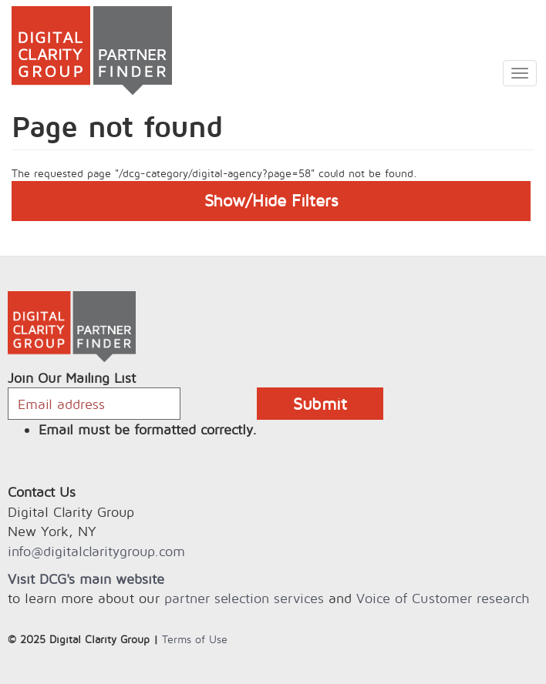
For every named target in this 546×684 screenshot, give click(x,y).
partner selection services (244, 598)
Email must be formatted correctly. (148, 429)
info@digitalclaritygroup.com (96, 551)
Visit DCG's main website (86, 579)
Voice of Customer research (442, 598)
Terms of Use (195, 638)
